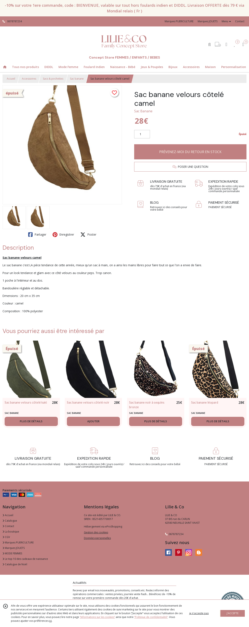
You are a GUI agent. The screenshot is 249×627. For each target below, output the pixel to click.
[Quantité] (142, 134)
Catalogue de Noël (15, 564)
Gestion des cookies (96, 532)
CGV (6, 537)
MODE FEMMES (12, 553)
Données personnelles (97, 538)
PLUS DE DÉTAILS (31, 421)
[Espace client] (226, 44)
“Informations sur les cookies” (97, 617)
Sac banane (77, 78)
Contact (239, 21)
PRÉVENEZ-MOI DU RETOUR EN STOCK (190, 152)
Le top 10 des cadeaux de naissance (25, 559)
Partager (37, 234)
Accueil (11, 78)
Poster (88, 234)
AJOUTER (93, 421)
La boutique (11, 531)
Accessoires (29, 78)
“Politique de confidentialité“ (151, 617)
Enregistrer (63, 234)
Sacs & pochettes (53, 78)
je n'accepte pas (199, 613)
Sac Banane (143, 111)
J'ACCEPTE (232, 613)
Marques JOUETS (14, 548)
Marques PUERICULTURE (18, 542)
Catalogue (10, 520)
